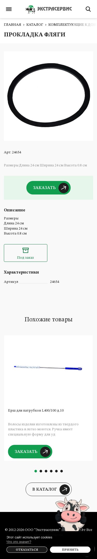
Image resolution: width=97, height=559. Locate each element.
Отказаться (27, 549)
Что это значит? (18, 542)
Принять (70, 549)
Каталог (34, 25)
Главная (12, 25)
